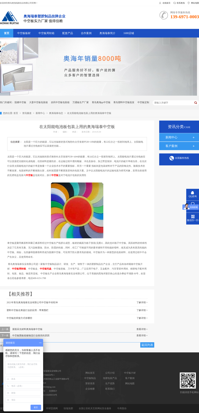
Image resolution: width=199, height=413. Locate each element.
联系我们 (110, 389)
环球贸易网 (52, 408)
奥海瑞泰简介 (107, 33)
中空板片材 (130, 373)
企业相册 (90, 389)
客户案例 (171, 146)
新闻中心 (41, 113)
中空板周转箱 (46, 33)
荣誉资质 (90, 383)
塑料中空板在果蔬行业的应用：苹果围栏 (27, 310)
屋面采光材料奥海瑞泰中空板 (27, 329)
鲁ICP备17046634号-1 (45, 375)
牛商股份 (122, 408)
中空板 (29, 175)
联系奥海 (181, 3)
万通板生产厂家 (80, 102)
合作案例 (86, 33)
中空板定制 (143, 102)
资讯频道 (27, 113)
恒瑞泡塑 (69, 408)
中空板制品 (90, 378)
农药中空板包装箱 (60, 102)
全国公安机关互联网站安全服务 (95, 408)
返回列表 (147, 345)
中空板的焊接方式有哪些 (19, 318)
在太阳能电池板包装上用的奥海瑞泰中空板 (89, 113)
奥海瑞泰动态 (56, 113)
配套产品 (67, 33)
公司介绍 (110, 373)
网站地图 (195, 3)
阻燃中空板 (20, 102)
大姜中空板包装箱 (38, 102)
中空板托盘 (45, 269)
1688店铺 (128, 33)
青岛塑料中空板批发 (123, 102)
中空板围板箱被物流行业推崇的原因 (30, 335)
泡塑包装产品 (110, 378)
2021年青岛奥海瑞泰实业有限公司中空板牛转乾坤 (32, 302)
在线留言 (166, 3)
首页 (6, 33)
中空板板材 (24, 33)
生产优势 (110, 383)
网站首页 (90, 373)
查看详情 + (142, 329)
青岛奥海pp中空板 (101, 102)
